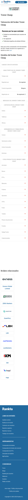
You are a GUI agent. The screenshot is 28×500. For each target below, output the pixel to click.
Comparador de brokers (8, 445)
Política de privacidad (17, 488)
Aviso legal (7, 488)
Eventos (4, 479)
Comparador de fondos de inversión (11, 448)
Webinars (4, 476)
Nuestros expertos (7, 428)
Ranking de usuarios (7, 473)
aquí (10, 50)
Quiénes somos (6, 420)
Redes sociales (6, 481)
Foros (3, 468)
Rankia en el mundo (7, 422)
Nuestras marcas (6, 431)
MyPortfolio (5, 456)
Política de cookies (14, 491)
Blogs (3, 471)
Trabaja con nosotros (8, 433)
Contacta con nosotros (8, 425)
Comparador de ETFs (8, 451)
